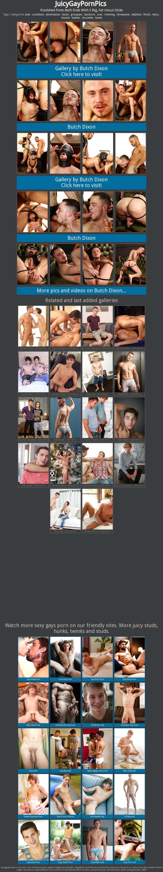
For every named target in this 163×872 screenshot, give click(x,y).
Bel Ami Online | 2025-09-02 (33, 328)
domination (53, 14)
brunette (87, 17)
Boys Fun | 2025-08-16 (97, 373)
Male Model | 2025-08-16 (129, 373)
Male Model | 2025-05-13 (65, 419)
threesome (123, 14)
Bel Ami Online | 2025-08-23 (65, 328)
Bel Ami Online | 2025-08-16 (129, 328)
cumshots (38, 14)
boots (98, 17)
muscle (65, 17)
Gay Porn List (129, 842)
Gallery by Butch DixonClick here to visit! (81, 71)
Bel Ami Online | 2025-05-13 (65, 465)
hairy (155, 14)
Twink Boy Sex (97, 704)
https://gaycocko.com (97, 750)
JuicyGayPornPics (80, 4)
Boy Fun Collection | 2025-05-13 (33, 419)
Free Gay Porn (65, 659)
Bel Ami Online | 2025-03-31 (97, 465)
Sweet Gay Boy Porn (33, 796)
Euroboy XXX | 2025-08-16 (33, 373)
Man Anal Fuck (33, 704)
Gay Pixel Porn (33, 659)
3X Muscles (129, 796)
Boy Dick (33, 750)
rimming (109, 14)
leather (76, 17)
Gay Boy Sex (65, 750)
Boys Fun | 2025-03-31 (65, 511)
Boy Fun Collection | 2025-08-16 (97, 328)
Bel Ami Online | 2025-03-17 (97, 511)
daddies (136, 14)
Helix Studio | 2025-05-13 (129, 419)
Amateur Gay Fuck (129, 704)
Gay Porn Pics (97, 659)
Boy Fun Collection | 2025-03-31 (129, 465)
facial (65, 14)
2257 (144, 870)
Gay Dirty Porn (129, 659)
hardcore (89, 14)
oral (99, 14)
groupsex (76, 14)
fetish (146, 14)
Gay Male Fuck (97, 842)
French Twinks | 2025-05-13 (97, 419)
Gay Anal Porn (33, 842)
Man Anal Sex (129, 750)
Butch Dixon (81, 127)
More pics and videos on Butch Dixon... (81, 290)
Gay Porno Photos (65, 796)
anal (27, 14)
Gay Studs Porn (65, 842)
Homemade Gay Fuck (65, 704)
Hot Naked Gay (97, 796)
